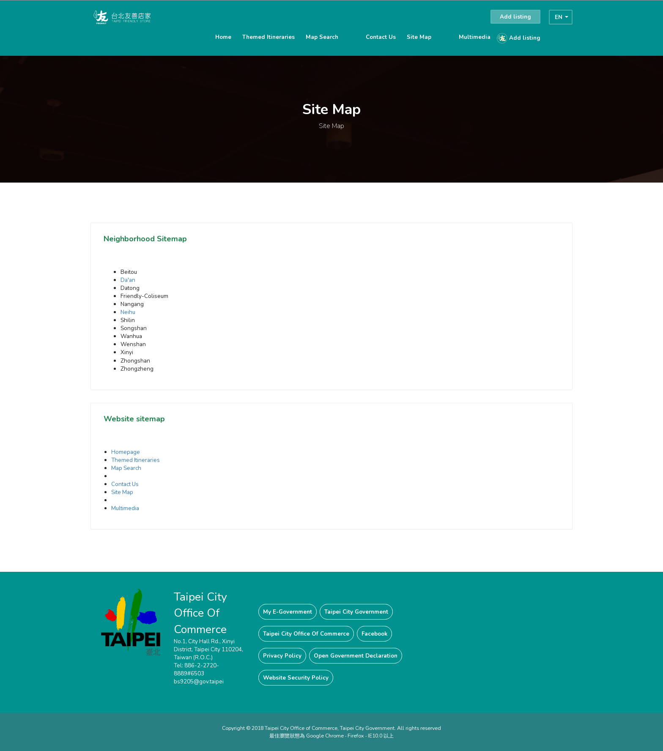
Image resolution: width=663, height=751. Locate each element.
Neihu (128, 312)
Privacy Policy (282, 656)
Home (223, 37)
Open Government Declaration (355, 656)
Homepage (125, 452)
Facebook (374, 634)
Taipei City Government (356, 612)
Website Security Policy (296, 678)
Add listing (515, 17)
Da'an (128, 280)
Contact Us (381, 37)
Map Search (322, 37)
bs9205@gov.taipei (199, 681)
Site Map (419, 37)
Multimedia (474, 37)
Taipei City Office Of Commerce (306, 634)
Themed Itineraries (268, 37)
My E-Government (287, 612)
